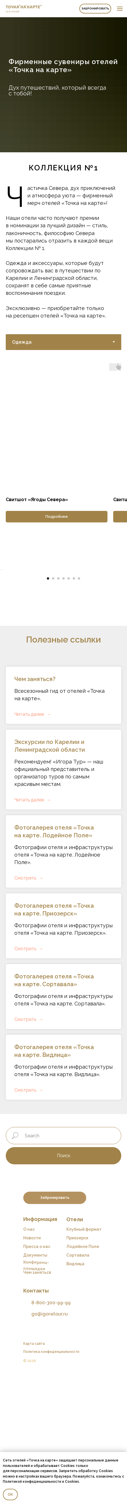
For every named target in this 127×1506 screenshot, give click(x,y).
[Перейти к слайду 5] (69, 712)
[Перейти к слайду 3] (58, 712)
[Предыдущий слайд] (4, 636)
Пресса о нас (36, 1380)
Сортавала (77, 1388)
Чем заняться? (34, 812)
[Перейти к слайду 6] (74, 712)
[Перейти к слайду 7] (79, 712)
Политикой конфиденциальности (32, 1482)
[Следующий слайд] (122, 636)
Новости (32, 1371)
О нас (29, 1362)
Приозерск (77, 1371)
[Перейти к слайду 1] (48, 712)
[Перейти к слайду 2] (53, 712)
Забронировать (95, 8)
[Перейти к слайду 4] (63, 712)
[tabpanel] (63, 442)
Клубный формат (83, 1362)
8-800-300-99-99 (51, 1436)
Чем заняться (37, 1405)
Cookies (72, 1482)
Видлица (75, 1397)
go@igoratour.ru (49, 1447)
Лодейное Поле (82, 1380)
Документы (35, 1388)
